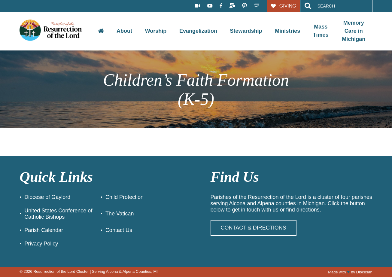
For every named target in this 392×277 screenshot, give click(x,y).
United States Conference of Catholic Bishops (58, 214)
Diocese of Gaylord (47, 197)
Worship (156, 31)
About (124, 31)
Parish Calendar (43, 230)
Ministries (287, 31)
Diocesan (364, 272)
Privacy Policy (41, 244)
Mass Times (321, 31)
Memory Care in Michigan (353, 31)
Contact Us (118, 230)
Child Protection (124, 197)
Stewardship (246, 31)
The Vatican (119, 214)
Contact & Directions (253, 228)
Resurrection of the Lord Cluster (61, 271)
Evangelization (198, 31)
